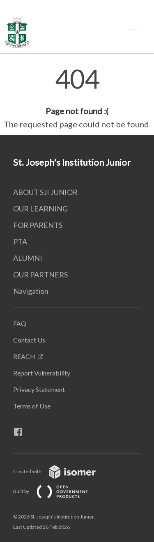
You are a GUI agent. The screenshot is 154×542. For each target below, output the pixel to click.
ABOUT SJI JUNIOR (45, 192)
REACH (24, 356)
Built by (57, 491)
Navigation (30, 291)
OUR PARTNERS (40, 274)
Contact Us (29, 340)
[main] (77, 98)
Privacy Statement (39, 389)
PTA (20, 241)
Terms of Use (32, 406)
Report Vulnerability (41, 373)
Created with (61, 471)
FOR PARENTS (37, 225)
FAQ (19, 323)
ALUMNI (27, 258)
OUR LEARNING (40, 208)
